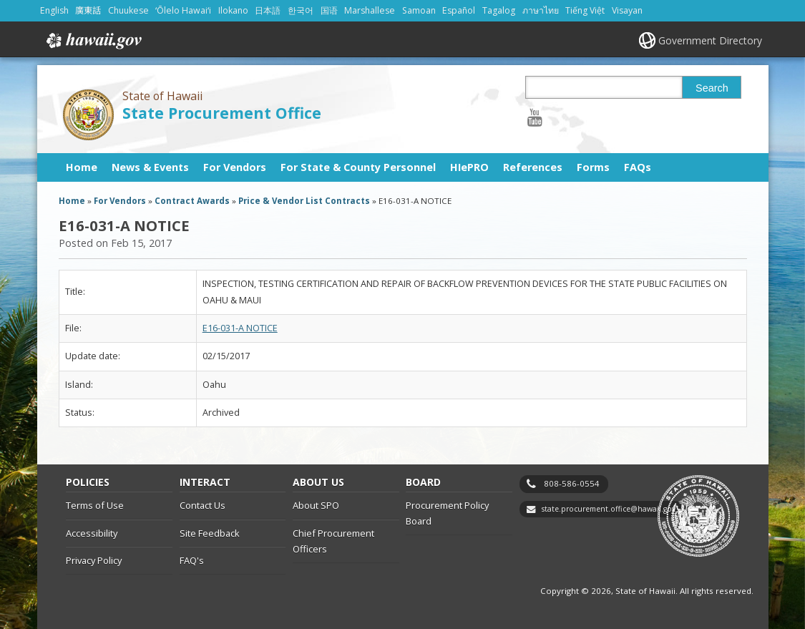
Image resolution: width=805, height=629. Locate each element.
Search (712, 88)
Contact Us (202, 505)
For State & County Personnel (358, 167)
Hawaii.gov (93, 41)
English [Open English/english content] (54, 10)
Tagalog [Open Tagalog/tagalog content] (498, 10)
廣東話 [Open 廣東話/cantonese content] (88, 10)
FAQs (637, 167)
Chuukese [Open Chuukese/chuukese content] (128, 10)
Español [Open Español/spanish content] (458, 10)
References (532, 167)
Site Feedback (210, 533)
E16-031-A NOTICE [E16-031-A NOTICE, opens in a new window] (240, 328)
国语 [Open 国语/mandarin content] (329, 10)
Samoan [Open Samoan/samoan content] (419, 10)
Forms (593, 167)
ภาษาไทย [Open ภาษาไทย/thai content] (540, 10)
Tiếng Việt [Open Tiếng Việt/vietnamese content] (585, 10)
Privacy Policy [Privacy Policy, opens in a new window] (94, 560)
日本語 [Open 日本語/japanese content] (267, 10)
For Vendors (234, 167)
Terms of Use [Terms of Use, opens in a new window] (95, 505)
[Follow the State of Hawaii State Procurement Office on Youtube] (534, 117)
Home (81, 167)
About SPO (316, 505)
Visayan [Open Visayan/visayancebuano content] (627, 10)
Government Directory (710, 40)
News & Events (150, 167)
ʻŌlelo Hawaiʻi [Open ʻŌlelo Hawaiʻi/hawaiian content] (183, 10)
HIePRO (469, 167)
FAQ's (192, 560)
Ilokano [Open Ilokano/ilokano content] (233, 10)
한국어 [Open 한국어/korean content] (300, 10)
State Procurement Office (221, 112)
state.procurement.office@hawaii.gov (608, 509)
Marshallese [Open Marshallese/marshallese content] (369, 10)
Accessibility (91, 533)
